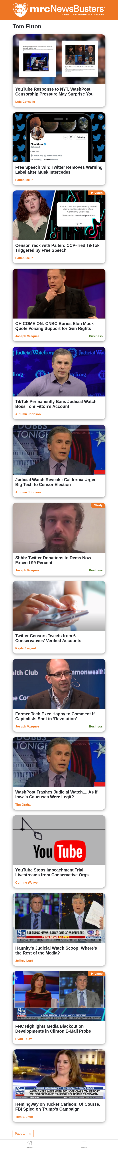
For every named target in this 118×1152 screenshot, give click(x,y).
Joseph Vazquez (27, 336)
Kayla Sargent (25, 648)
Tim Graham (24, 804)
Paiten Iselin (24, 180)
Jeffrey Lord (24, 960)
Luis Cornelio (25, 101)
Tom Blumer (24, 1117)
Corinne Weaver (27, 882)
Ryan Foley (23, 1039)
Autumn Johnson (28, 414)
